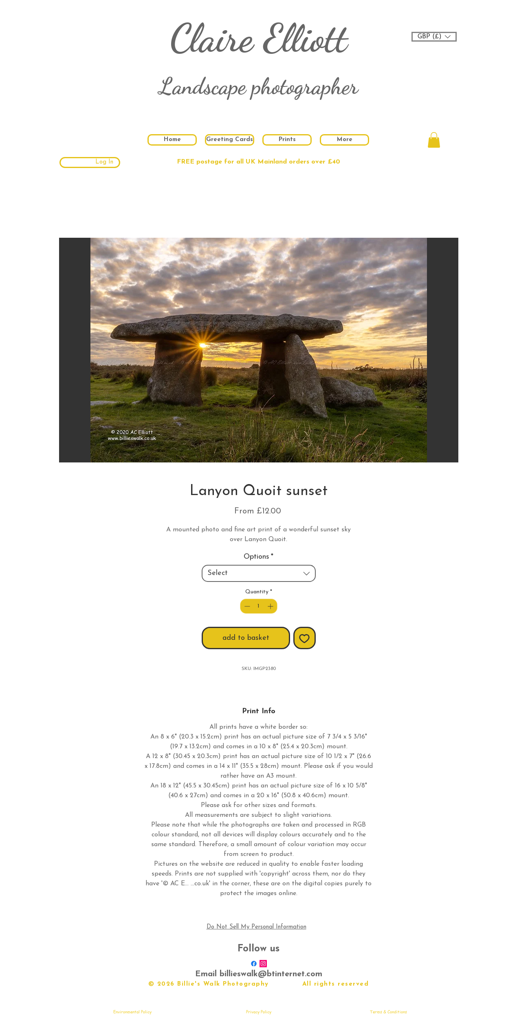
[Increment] (271, 606)
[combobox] (259, 573)
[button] (434, 37)
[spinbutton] (258, 606)
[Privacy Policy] (259, 1011)
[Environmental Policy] (132, 1011)
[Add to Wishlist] (304, 638)
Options (258, 557)
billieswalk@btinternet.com (271, 974)
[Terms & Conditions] (388, 1011)
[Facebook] (253, 963)
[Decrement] (246, 606)
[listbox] (434, 37)
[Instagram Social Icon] (263, 963)
